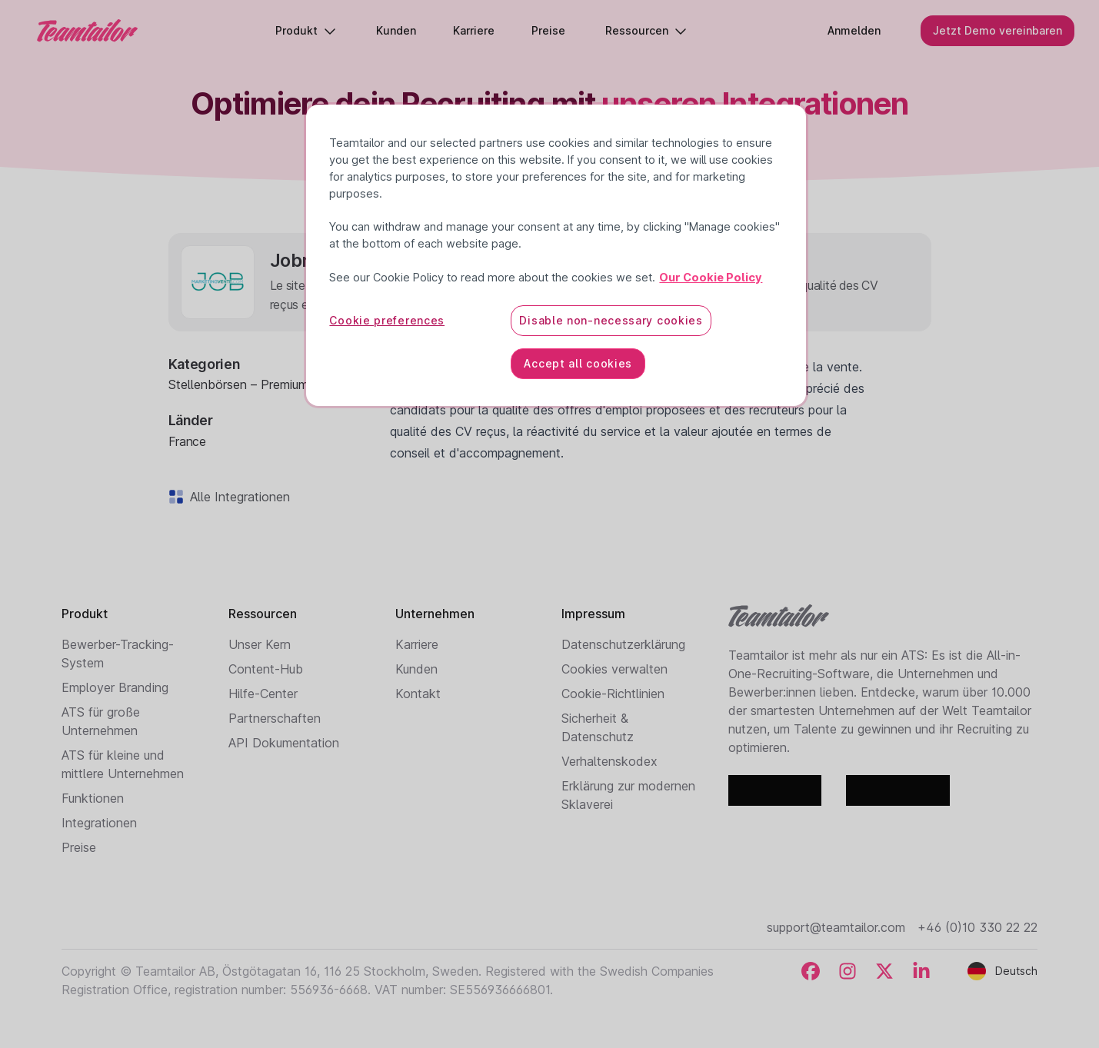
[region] (556, 255)
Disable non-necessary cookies (610, 320)
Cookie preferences (387, 320)
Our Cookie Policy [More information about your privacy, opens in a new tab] (710, 277)
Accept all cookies (578, 363)
